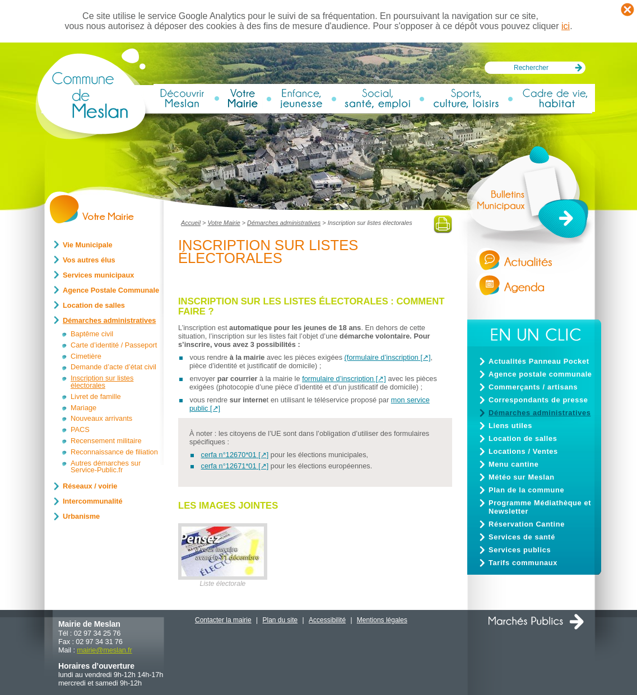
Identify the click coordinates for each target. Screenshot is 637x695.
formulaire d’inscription (338, 378)
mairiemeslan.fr (104, 650)
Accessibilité (327, 620)
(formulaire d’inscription (382, 357)
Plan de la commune (526, 490)
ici (565, 26)
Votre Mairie (223, 222)
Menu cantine (513, 464)
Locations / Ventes (523, 451)
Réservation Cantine (527, 524)
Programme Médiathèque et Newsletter (540, 507)
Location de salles (523, 438)
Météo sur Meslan (522, 477)
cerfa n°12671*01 (229, 466)
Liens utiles (510, 425)
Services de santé (522, 537)
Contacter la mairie (223, 620)
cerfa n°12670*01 (229, 454)
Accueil (191, 222)
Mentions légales (382, 620)
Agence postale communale (540, 374)
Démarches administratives (283, 222)
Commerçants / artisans (533, 387)
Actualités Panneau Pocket (539, 361)
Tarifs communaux (523, 562)
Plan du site (280, 620)
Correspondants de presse (538, 400)
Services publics (520, 550)
